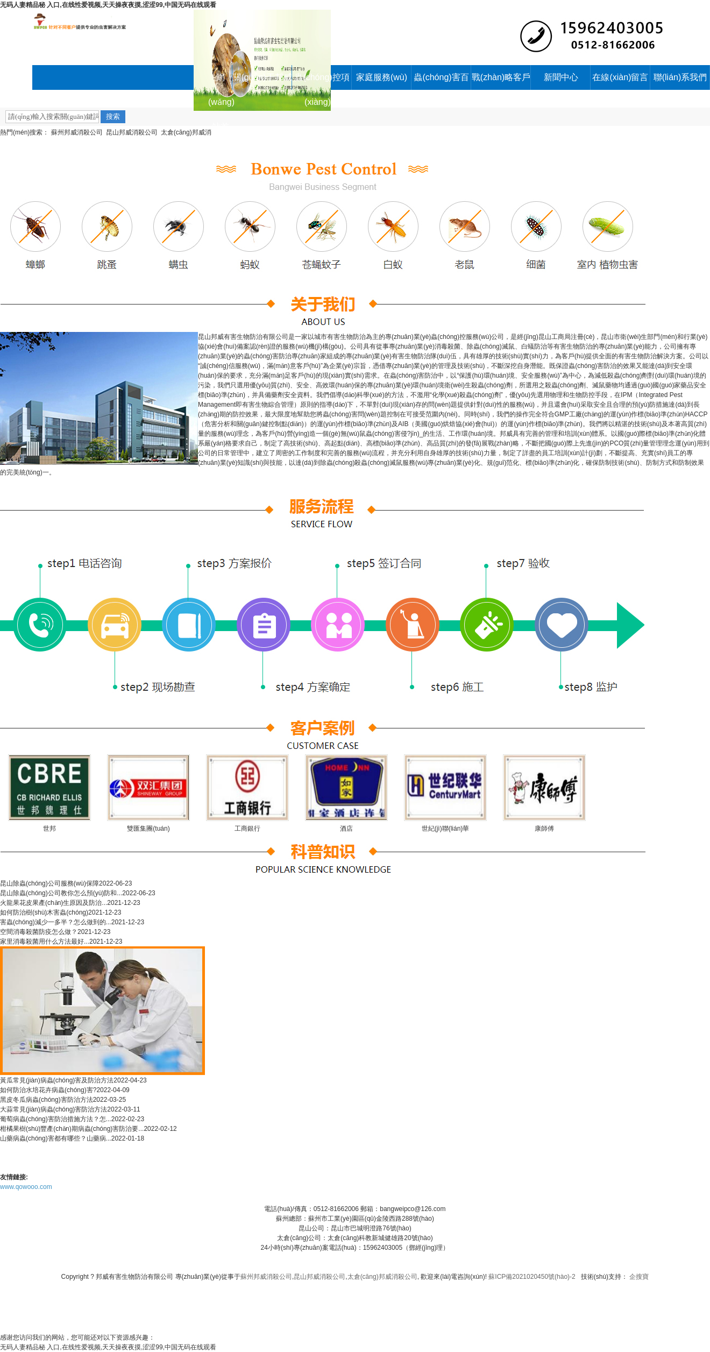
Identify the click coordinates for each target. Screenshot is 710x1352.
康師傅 (544, 828)
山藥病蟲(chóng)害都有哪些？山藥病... (55, 1138)
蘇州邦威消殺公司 (77, 132)
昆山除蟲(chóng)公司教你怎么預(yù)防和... (61, 893)
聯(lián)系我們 (680, 77)
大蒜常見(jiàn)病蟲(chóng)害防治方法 (53, 1109)
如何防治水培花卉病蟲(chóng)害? (48, 1090)
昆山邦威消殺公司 (132, 132)
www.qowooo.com (26, 1187)
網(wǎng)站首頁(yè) (220, 81)
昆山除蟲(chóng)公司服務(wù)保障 (49, 883)
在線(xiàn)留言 (620, 77)
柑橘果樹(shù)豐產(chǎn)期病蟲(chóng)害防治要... (72, 1128)
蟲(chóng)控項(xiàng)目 (321, 81)
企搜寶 (639, 1276)
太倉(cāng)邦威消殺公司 (382, 1276)
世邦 (49, 828)
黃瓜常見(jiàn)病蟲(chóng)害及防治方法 (56, 1080)
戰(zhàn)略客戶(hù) (501, 81)
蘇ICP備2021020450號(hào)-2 (531, 1276)
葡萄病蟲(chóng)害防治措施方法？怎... (55, 1119)
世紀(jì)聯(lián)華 (446, 828)
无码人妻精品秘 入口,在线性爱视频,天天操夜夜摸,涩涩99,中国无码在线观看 (108, 5)
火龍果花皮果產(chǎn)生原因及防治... (53, 903)
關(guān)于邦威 (262, 77)
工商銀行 (247, 828)
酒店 (346, 828)
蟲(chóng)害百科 (441, 81)
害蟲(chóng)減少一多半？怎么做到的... (55, 922)
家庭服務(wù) (381, 77)
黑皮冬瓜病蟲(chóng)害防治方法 (46, 1099)
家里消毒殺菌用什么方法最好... (44, 941)
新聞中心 (561, 77)
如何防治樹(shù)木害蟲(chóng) (44, 912)
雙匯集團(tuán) (148, 828)
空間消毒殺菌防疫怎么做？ (38, 932)
